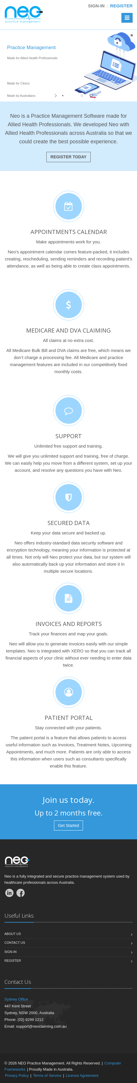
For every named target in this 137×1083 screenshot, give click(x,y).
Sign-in (96, 5)
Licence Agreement (82, 1075)
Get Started (68, 825)
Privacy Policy (17, 1075)
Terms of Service (47, 1075)
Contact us (14, 942)
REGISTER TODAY (68, 157)
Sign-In (10, 952)
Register (121, 5)
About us (12, 934)
